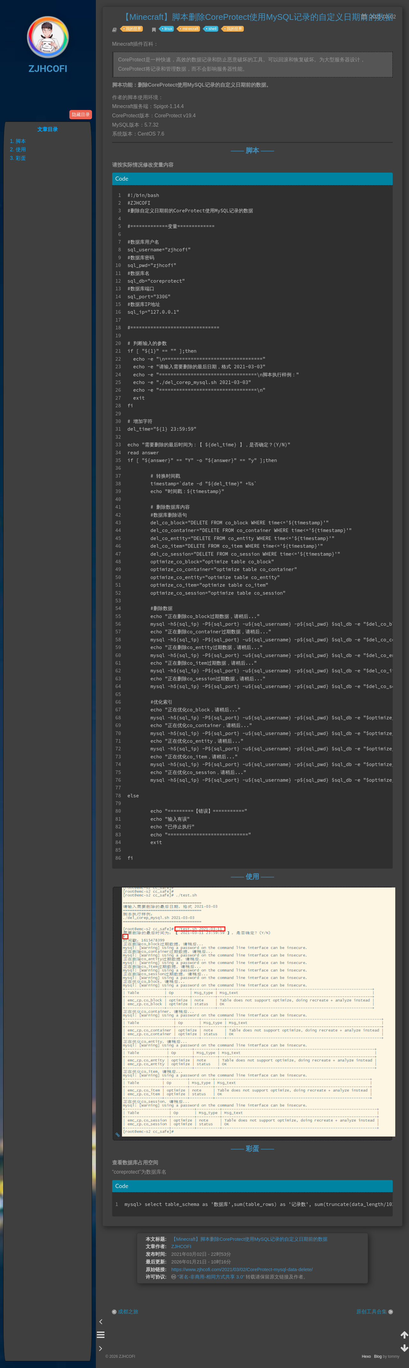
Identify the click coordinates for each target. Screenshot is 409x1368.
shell (216, 32)
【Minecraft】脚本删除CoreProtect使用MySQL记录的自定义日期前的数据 (249, 1258)
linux (172, 32)
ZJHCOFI (47, 68)
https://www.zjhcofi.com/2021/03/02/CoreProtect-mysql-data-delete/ (240, 1292)
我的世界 (136, 32)
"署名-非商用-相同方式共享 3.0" (206, 1300)
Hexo (368, 1356)
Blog (378, 1356)
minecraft (194, 32)
